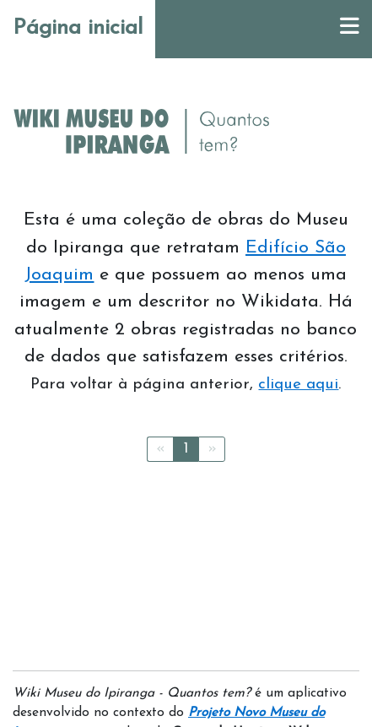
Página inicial (78, 28)
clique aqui (298, 385)
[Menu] (349, 29)
